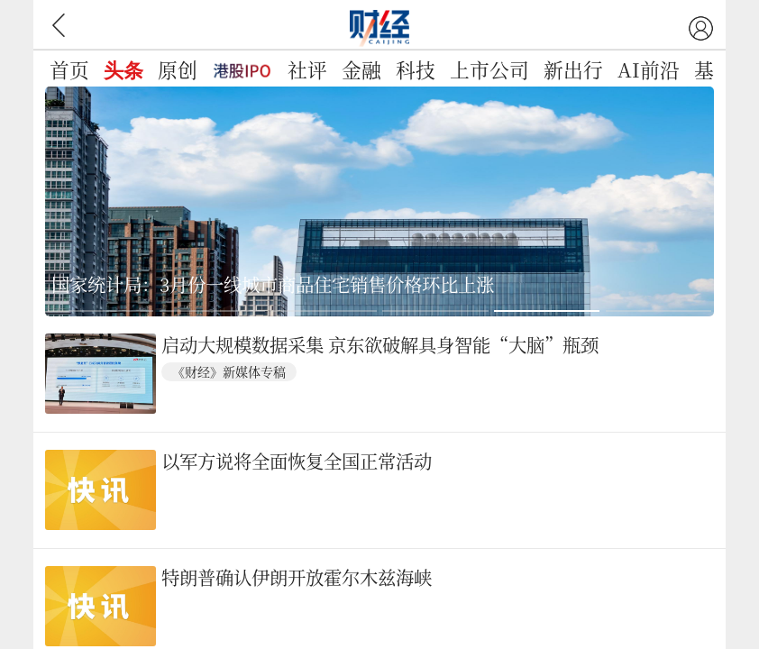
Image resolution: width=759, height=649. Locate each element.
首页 (69, 69)
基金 (714, 69)
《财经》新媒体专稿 (229, 371)
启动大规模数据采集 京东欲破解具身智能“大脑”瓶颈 (380, 346)
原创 (177, 69)
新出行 (573, 69)
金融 (361, 69)
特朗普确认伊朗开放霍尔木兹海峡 (296, 578)
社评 (307, 69)
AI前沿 (648, 69)
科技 (415, 69)
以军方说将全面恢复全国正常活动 (296, 462)
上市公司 (489, 69)
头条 (123, 71)
